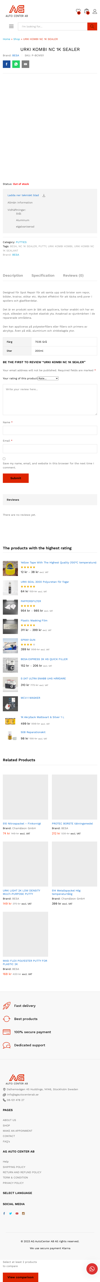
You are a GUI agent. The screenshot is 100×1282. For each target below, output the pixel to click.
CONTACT (9, 1135)
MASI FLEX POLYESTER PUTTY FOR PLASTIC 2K (25, 962)
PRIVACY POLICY (13, 1182)
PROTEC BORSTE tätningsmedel (72, 823)
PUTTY (42, 246)
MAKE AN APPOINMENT (17, 1130)
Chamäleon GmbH (24, 828)
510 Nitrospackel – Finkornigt (22, 823)
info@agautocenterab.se (22, 1094)
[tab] (15, 277)
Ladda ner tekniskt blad (23, 195)
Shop (16, 39)
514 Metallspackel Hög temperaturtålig (66, 892)
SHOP (6, 1125)
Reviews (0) (73, 275)
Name (8, 422)
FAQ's (6, 1141)
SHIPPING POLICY (14, 1166)
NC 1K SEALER (27, 246)
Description (13, 275)
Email (7, 440)
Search (92, 26)
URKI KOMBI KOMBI (60, 246)
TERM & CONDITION (15, 1177)
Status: (7, 183)
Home (6, 39)
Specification (43, 275)
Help (6, 1161)
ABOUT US (9, 1120)
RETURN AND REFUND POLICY (22, 1172)
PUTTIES (21, 242)
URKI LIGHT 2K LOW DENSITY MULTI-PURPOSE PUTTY (21, 892)
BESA (15, 55)
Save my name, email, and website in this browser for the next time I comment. (48, 465)
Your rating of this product (20, 378)
